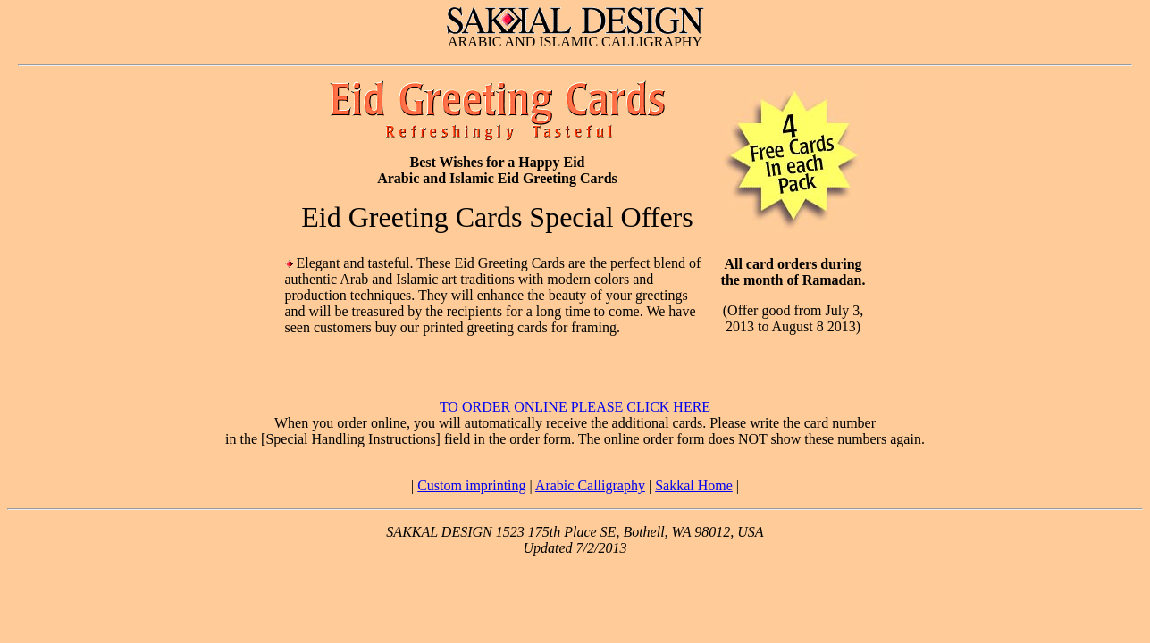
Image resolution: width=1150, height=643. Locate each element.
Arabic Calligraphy (590, 485)
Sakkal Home (694, 485)
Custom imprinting (471, 485)
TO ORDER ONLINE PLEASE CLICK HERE (575, 406)
